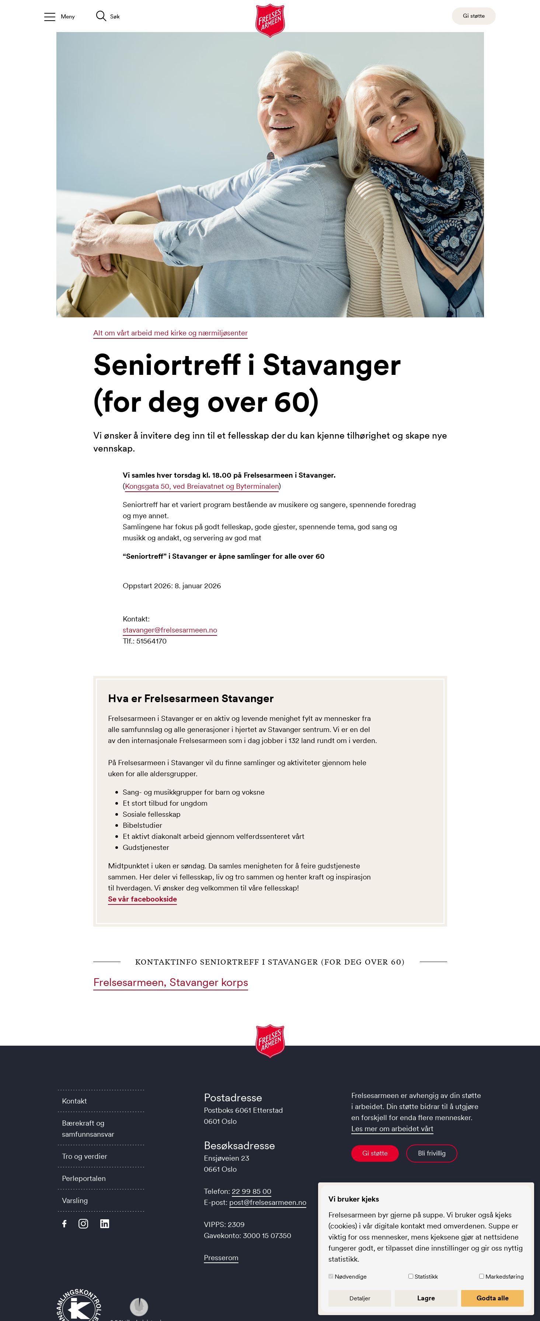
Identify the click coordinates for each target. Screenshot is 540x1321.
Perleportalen (84, 1178)
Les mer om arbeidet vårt (392, 1128)
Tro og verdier (84, 1156)
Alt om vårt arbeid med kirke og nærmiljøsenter (170, 333)
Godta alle (493, 1298)
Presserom (221, 1257)
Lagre (426, 1298)
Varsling (75, 1200)
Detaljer (359, 1298)
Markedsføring (504, 1276)
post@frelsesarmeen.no (267, 1202)
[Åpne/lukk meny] (59, 16)
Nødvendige (351, 1276)
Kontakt (74, 1101)
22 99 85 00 (251, 1191)
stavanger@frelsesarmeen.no (170, 630)
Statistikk (426, 1276)
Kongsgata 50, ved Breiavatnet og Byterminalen (202, 486)
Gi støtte (375, 1153)
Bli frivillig (432, 1153)
